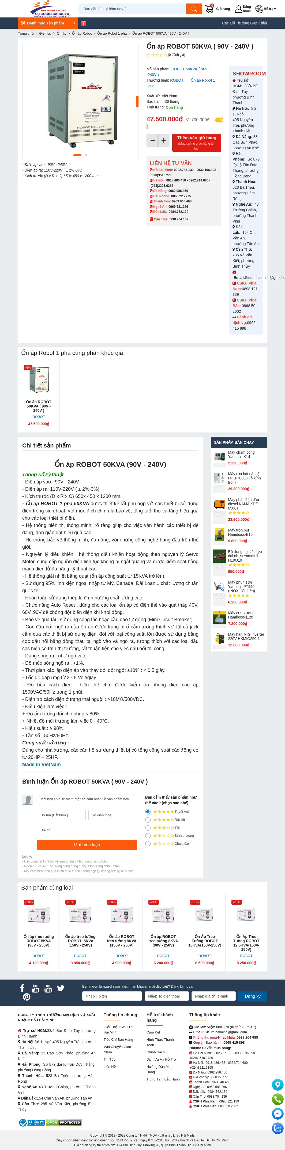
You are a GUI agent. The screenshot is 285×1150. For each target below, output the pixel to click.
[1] (148, 843)
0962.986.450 (178, 191)
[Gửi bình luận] (87, 845)
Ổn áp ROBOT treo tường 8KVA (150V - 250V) (121, 940)
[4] (148, 820)
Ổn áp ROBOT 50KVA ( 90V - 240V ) (38, 406)
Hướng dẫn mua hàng (159, 1069)
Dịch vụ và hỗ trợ (161, 1059)
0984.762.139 (178, 212)
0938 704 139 (217, 1096)
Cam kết (153, 1032)
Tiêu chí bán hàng (118, 1040)
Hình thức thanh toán (160, 1042)
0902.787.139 (183, 170)
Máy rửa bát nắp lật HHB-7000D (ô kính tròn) (244, 478)
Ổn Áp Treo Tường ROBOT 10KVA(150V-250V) (204, 940)
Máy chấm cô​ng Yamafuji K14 (241, 454)
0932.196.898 (206, 170)
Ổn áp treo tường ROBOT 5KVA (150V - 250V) (80, 940)
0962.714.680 (198, 180)
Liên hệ (110, 1067)
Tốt (162, 828)
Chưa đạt (167, 843)
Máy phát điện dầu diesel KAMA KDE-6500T (244, 503)
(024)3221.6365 (162, 186)
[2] (148, 835)
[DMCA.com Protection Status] (64, 1122)
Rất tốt (165, 820)
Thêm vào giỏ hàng (197, 143)
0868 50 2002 (228, 1106)
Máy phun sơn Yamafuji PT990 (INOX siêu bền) (241, 586)
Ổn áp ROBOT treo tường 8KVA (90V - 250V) (163, 940)
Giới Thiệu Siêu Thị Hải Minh (118, 1029)
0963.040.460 (182, 201)
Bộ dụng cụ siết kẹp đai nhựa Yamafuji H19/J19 (245, 555)
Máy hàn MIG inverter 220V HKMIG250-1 (246, 636)
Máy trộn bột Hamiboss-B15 (240, 532)
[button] (267, 8)
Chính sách (156, 1052)
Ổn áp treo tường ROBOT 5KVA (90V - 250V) (39, 940)
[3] (148, 828)
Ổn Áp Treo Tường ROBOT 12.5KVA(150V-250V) (246, 943)
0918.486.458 (176, 180)
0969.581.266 (178, 207)
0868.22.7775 (181, 196)
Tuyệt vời (167, 811)
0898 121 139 (229, 1101)
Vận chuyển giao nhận (117, 1049)
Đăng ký (253, 996)
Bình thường (169, 835)
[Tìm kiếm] (196, 8)
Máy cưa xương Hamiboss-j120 (241, 615)
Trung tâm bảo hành (163, 1079)
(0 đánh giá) (166, 55)
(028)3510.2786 (162, 175)
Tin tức (109, 1059)
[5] (148, 811)
